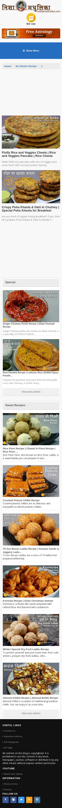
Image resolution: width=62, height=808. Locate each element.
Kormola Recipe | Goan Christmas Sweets (28, 600)
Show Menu (31, 50)
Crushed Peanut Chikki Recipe (21, 500)
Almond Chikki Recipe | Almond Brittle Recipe (30, 697)
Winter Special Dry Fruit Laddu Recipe (26, 649)
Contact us (9, 731)
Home (7, 66)
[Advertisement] (31, 94)
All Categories (11, 742)
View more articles (31, 391)
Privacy (8, 789)
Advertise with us (13, 736)
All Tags (8, 747)
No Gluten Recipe (26, 66)
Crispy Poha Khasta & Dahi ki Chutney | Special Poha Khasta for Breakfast (30, 209)
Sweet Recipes (15, 405)
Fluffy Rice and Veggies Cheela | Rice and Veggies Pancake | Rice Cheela (29, 154)
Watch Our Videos (13, 774)
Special (10, 282)
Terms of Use (11, 784)
